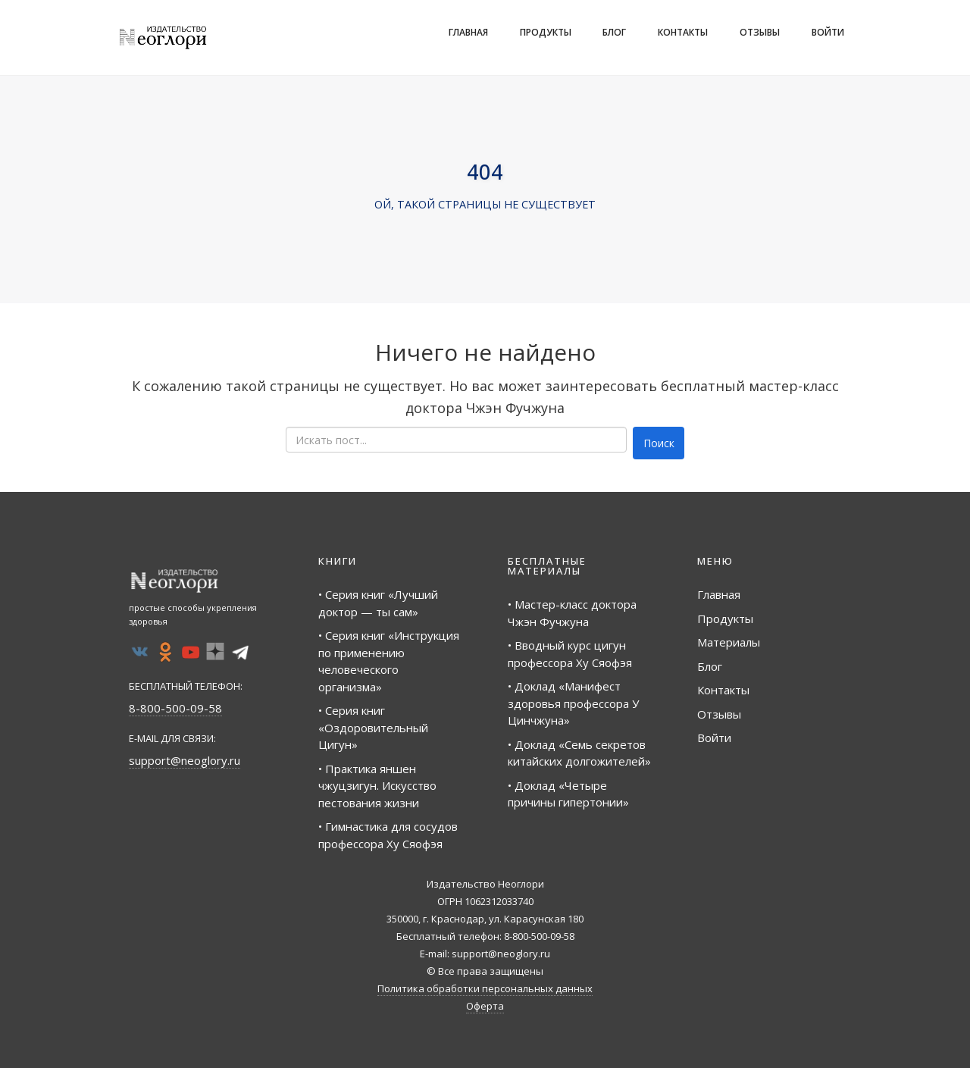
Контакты (683, 32)
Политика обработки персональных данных (485, 988)
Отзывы (760, 32)
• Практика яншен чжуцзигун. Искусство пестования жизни (377, 785)
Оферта (485, 1006)
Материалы (728, 642)
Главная (468, 32)
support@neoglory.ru (184, 760)
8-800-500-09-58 (175, 708)
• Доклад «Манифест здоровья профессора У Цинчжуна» (573, 703)
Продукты (545, 32)
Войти (828, 32)
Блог (614, 32)
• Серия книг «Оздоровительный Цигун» (373, 727)
